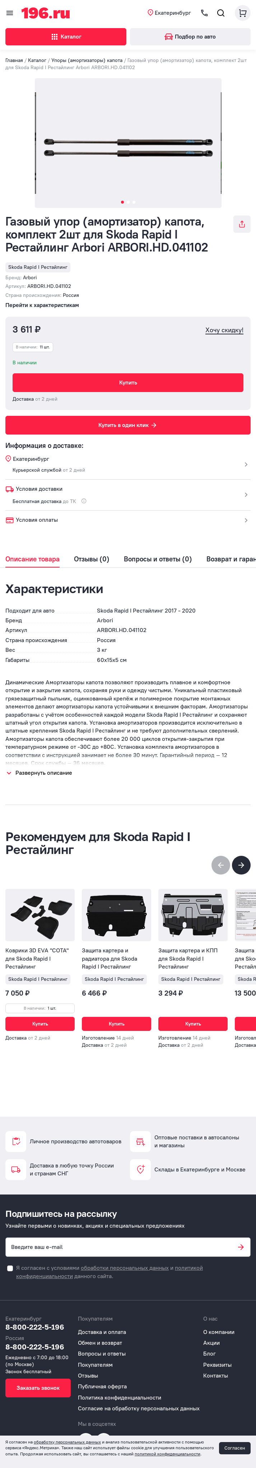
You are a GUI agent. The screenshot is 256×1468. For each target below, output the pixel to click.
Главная (14, 60)
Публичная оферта (102, 1386)
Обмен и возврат (100, 1342)
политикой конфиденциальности (167, 1453)
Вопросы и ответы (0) (158, 559)
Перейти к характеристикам (42, 305)
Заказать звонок (38, 1387)
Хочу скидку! (224, 330)
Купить (128, 382)
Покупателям (95, 1364)
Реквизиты (217, 1364)
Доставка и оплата (102, 1332)
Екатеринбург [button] (173, 12)
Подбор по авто (190, 36)
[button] (241, 865)
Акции (211, 1342)
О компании (218, 1332)
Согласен (234, 1448)
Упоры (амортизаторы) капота (86, 60)
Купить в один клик (128, 425)
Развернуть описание (43, 772)
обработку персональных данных (67, 1442)
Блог (209, 1353)
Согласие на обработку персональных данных (139, 1408)
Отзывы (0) (92, 559)
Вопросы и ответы (102, 1353)
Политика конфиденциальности (119, 1397)
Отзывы (88, 1375)
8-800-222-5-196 (34, 1327)
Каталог (66, 36)
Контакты (215, 1375)
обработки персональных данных (125, 1267)
